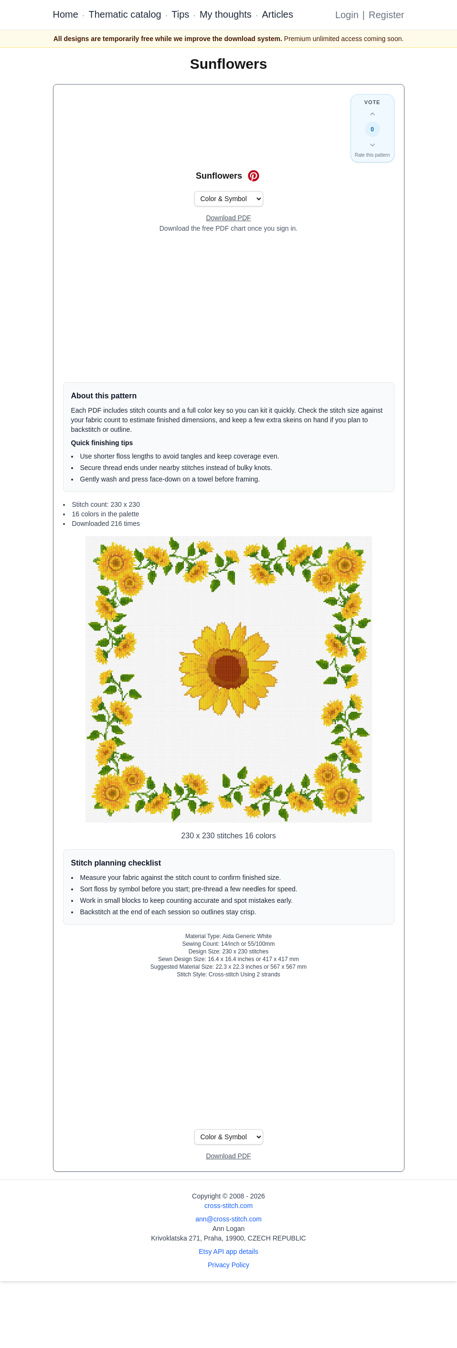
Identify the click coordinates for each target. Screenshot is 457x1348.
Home (65, 14)
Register (386, 15)
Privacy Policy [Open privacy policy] (228, 1265)
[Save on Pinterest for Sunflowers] (253, 175)
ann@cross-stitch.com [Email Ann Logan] (228, 1219)
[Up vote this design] (372, 114)
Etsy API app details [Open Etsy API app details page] (228, 1251)
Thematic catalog (124, 14)
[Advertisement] (228, 307)
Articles (277, 14)
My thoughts (226, 14)
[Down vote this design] (372, 144)
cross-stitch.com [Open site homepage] (228, 1205)
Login (347, 15)
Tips (180, 14)
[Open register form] (228, 218)
